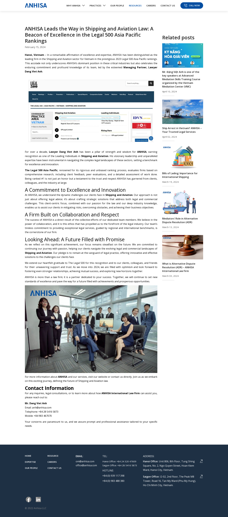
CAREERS (151, 5)
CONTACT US (168, 5)
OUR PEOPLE (117, 5)
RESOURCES (135, 5)
